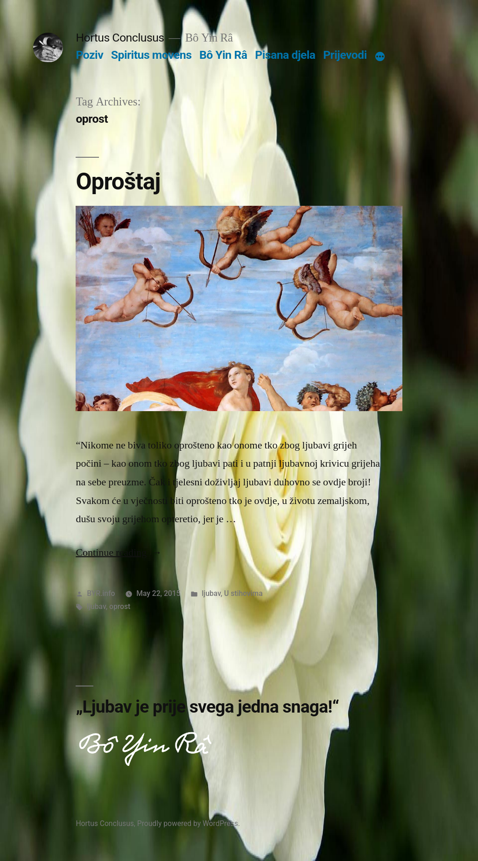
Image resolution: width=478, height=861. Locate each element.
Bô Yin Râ (223, 55)
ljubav (211, 593)
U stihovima (243, 593)
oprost (119, 606)
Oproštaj (118, 181)
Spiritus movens (151, 55)
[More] (380, 57)
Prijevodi (345, 55)
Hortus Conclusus (120, 37)
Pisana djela (285, 55)
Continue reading (119, 552)
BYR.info (101, 593)
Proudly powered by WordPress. (188, 823)
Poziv (89, 55)
